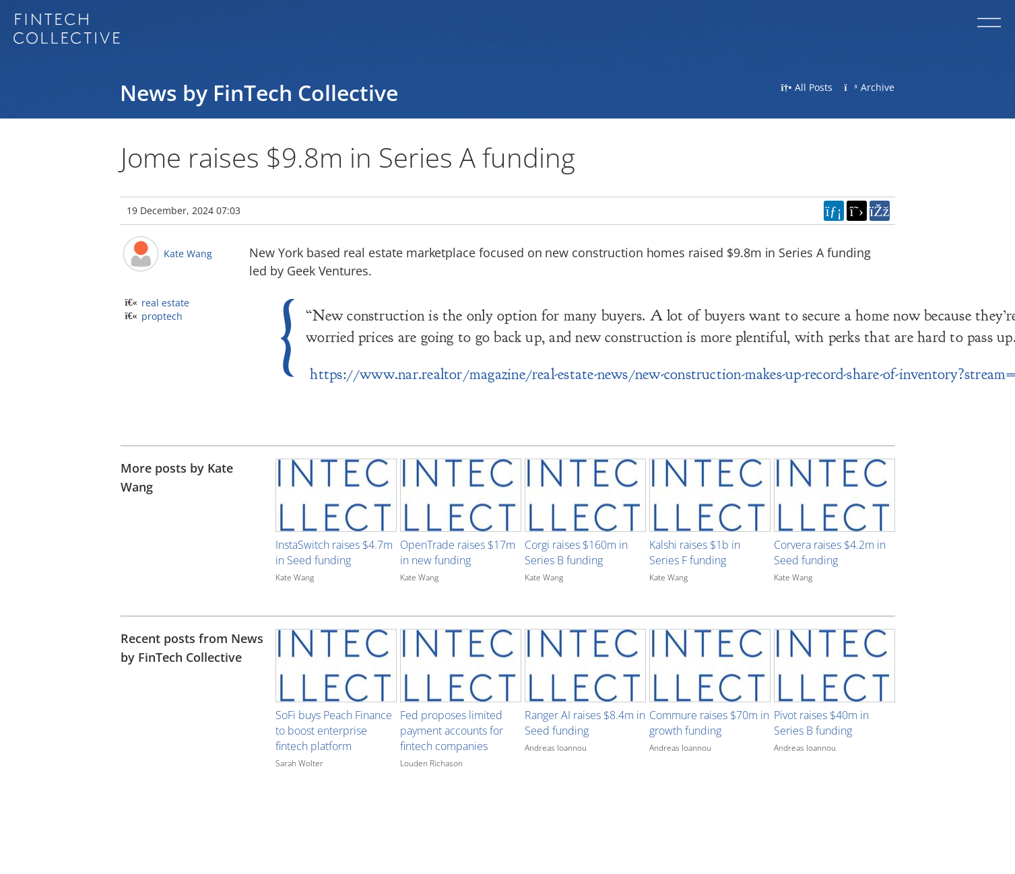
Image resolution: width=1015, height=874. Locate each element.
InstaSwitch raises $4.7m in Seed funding (334, 552)
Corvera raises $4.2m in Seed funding (830, 552)
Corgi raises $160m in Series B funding (576, 552)
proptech (162, 316)
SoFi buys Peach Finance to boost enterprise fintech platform (333, 730)
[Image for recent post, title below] (336, 666)
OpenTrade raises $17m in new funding (457, 552)
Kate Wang (188, 253)
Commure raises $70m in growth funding (709, 723)
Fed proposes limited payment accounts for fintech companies (451, 730)
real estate (165, 302)
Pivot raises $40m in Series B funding (821, 723)
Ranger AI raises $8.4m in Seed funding (585, 723)
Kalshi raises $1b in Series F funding (694, 552)
